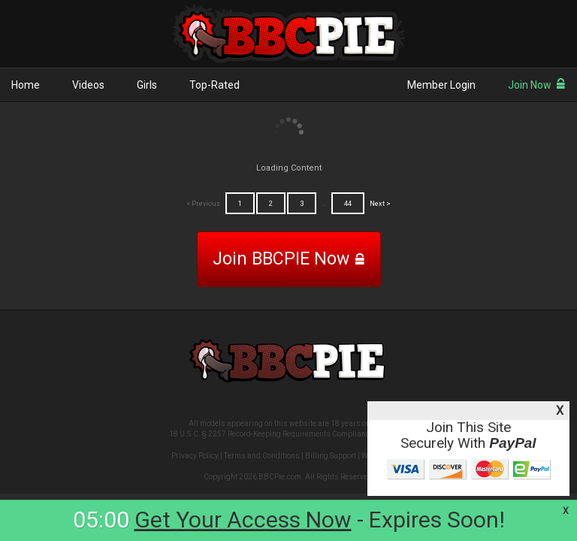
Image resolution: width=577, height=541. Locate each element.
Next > (380, 203)
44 (348, 203)
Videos (88, 85)
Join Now (537, 85)
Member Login (441, 85)
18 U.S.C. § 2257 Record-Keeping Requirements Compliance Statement (289, 434)
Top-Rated (214, 85)
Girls (147, 85)
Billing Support (330, 456)
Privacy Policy (195, 456)
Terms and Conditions (262, 456)
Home (25, 85)
